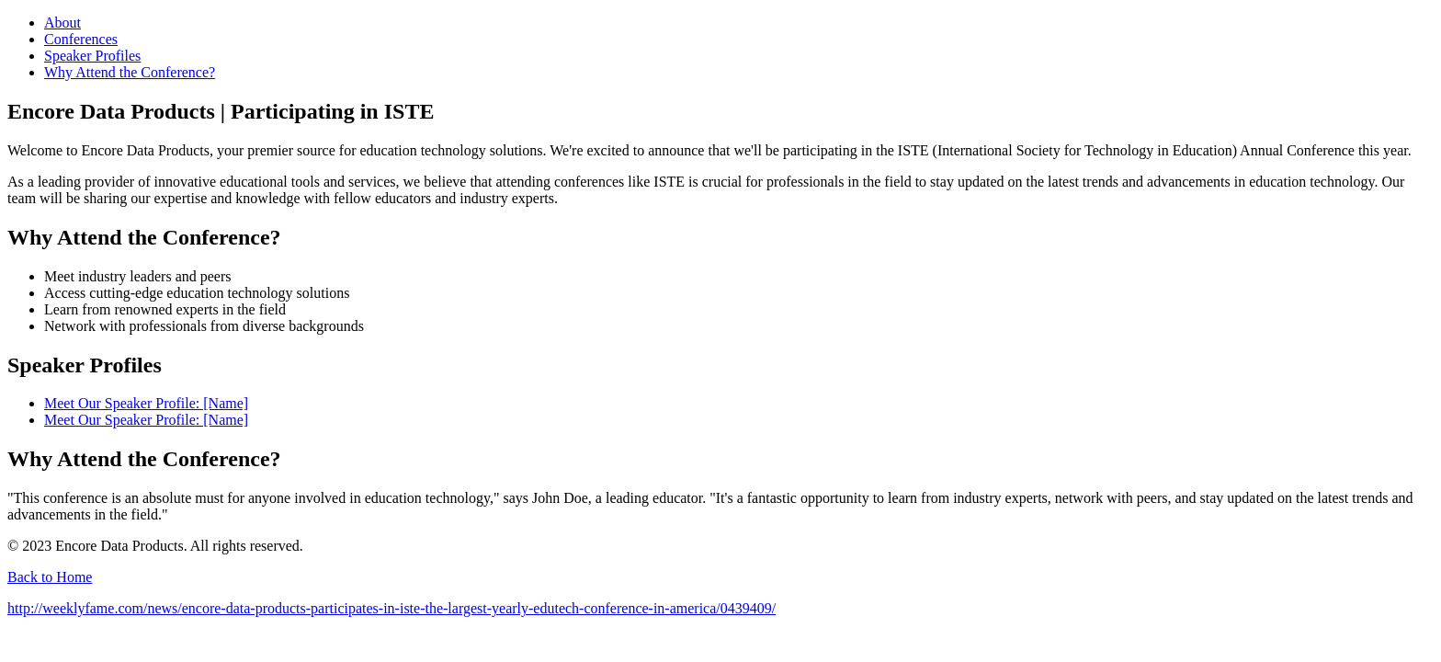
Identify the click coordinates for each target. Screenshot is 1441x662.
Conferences (81, 39)
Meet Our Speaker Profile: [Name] (146, 403)
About (62, 22)
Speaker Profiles (92, 55)
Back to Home (49, 577)
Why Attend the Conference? (129, 72)
